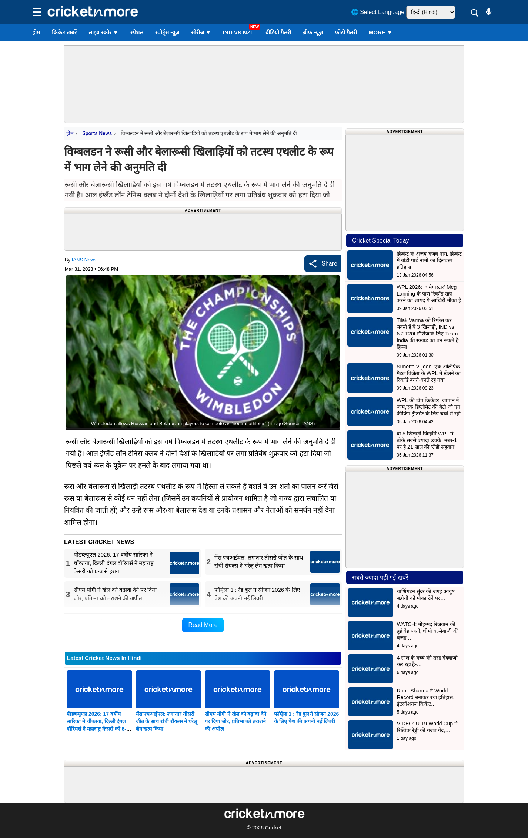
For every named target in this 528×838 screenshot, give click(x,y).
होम (36, 32)
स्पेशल (136, 32)
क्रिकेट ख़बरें (64, 32)
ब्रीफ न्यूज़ (313, 32)
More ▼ (380, 32)
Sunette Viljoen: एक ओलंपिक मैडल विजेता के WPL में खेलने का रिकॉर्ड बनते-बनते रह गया (429, 373)
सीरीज (201, 32)
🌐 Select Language (378, 12)
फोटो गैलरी (346, 32)
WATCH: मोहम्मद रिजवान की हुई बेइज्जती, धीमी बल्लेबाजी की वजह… (428, 631)
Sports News (97, 133)
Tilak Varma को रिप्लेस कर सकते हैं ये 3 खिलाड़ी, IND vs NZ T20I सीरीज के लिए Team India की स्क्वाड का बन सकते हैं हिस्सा (427, 333)
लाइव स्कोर (103, 32)
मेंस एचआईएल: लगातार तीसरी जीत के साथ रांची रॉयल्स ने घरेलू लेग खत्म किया (166, 721)
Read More (202, 625)
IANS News (84, 260)
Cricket (273, 828)
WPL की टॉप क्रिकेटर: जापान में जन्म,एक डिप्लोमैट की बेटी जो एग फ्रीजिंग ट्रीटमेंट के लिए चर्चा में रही (428, 407)
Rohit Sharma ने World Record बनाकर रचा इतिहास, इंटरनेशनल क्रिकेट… (426, 697)
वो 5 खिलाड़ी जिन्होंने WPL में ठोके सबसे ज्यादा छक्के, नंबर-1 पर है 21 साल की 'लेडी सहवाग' (427, 440)
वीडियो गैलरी (278, 32)
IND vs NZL (238, 32)
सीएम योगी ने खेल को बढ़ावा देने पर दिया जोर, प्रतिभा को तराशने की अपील (235, 721)
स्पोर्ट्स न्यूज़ (167, 32)
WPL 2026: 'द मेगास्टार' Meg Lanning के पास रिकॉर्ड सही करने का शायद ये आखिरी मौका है (429, 293)
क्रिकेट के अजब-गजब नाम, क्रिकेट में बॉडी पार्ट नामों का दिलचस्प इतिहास (429, 260)
